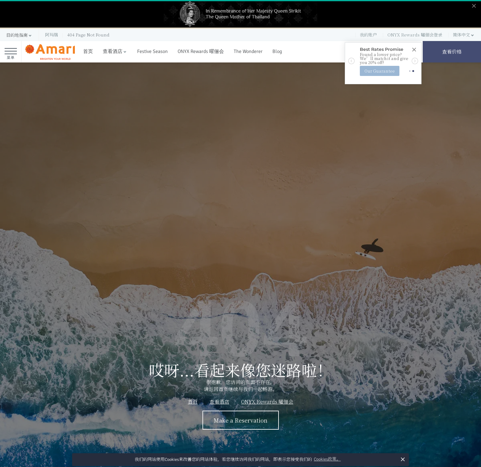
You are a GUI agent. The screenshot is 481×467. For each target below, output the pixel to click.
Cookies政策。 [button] (327, 459)
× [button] (402, 459)
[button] (19, 35)
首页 (88, 51)
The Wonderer (248, 51)
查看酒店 (112, 51)
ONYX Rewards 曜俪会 (201, 51)
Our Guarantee (379, 71)
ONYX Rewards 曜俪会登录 (414, 35)
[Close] (413, 50)
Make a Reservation (240, 420)
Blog (277, 51)
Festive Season (152, 51)
